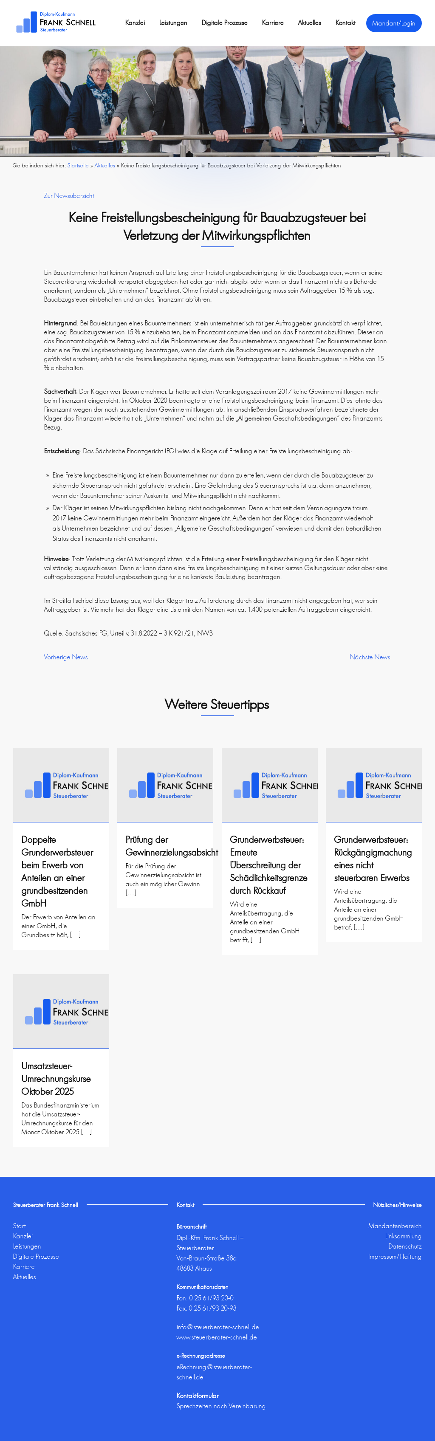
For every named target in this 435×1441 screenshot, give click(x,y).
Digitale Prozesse (225, 23)
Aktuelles (309, 23)
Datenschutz (405, 1246)
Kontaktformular (198, 1396)
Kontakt (346, 23)
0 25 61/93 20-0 (211, 1298)
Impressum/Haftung (395, 1256)
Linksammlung (403, 1236)
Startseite (78, 165)
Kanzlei (135, 23)
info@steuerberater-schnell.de (218, 1327)
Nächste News (370, 657)
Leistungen (173, 23)
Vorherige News (66, 657)
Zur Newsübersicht (69, 196)
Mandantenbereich (395, 1226)
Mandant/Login (394, 23)
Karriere (273, 23)
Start (19, 1226)
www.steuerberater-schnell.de (217, 1337)
